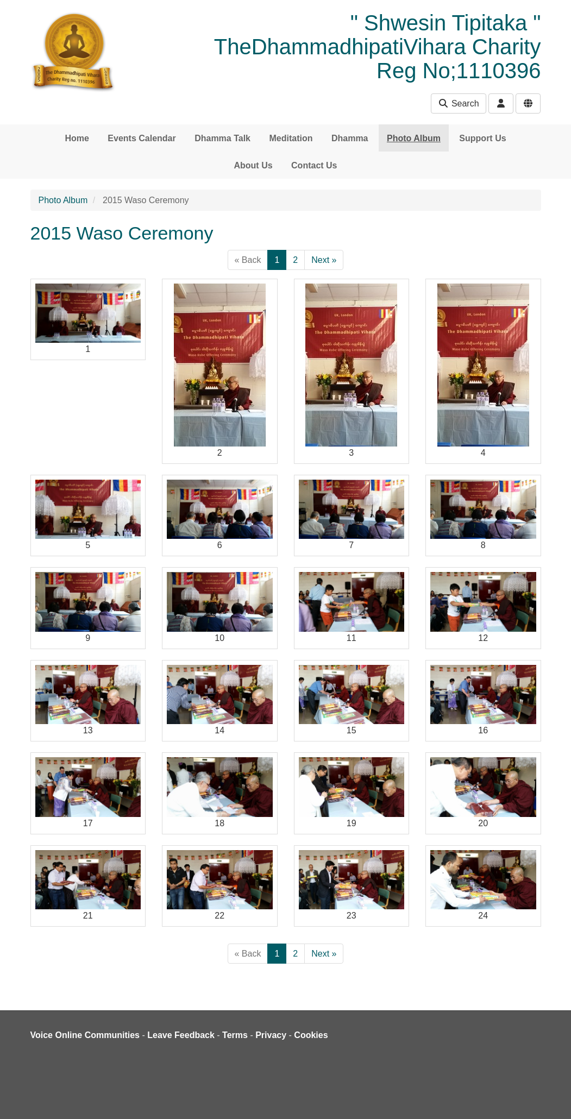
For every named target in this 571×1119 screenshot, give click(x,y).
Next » (323, 260)
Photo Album (414, 138)
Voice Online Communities (85, 1035)
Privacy (270, 1035)
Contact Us (314, 165)
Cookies (311, 1035)
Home (77, 138)
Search (458, 103)
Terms (235, 1035)
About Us (253, 165)
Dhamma (349, 138)
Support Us (482, 138)
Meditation (290, 138)
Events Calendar (141, 138)
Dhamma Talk (222, 138)
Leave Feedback (181, 1035)
